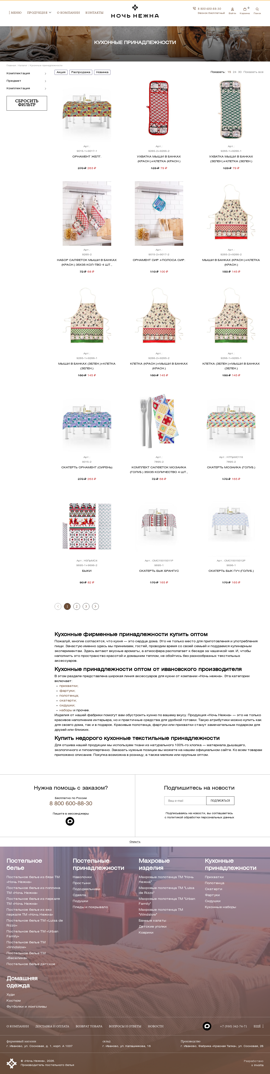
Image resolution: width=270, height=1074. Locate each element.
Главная (11, 66)
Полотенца (214, 883)
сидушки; (67, 705)
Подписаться (220, 800)
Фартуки (212, 895)
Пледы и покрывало (90, 907)
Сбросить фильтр (26, 103)
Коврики (146, 932)
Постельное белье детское (31, 964)
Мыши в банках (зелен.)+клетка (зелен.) (87, 366)
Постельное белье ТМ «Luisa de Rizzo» (35, 923)
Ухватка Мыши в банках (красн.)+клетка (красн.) (159, 159)
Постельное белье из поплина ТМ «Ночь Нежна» (33, 890)
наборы (65, 710)
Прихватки (214, 877)
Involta (258, 1065)
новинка (102, 72)
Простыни (82, 883)
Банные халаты (152, 920)
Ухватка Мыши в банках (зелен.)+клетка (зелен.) (231, 159)
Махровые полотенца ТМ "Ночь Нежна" (166, 880)
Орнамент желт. (86, 156)
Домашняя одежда (22, 982)
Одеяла (79, 895)
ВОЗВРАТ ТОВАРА (89, 1026)
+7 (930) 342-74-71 (233, 1026)
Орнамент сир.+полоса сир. (159, 260)
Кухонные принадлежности (230, 865)
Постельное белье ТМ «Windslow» (26, 945)
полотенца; (69, 695)
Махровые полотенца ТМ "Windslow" (161, 912)
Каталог (22, 66)
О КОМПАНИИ (18, 1026)
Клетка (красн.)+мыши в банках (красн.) (159, 366)
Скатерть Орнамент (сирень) (86, 467)
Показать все (253, 72)
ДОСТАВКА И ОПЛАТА (52, 1026)
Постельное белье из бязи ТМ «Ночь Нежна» (33, 880)
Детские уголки (152, 926)
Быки (87, 571)
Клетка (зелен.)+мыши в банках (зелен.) (231, 366)
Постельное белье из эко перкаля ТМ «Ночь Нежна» (30, 912)
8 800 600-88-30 (209, 9)
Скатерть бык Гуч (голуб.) (231, 571)
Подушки (80, 901)
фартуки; (67, 691)
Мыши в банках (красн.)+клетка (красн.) (231, 262)
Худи (11, 994)
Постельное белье (24, 865)
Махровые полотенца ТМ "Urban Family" (167, 901)
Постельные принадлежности (98, 865)
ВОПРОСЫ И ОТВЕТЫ (125, 1026)
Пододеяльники (86, 889)
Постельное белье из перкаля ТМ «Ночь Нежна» (33, 901)
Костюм (14, 1000)
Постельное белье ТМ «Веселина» (26, 956)
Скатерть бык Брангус (159, 571)
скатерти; (68, 700)
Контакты (92, 13)
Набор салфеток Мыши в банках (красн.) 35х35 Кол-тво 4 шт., (87, 262)
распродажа (80, 72)
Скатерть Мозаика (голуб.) (231, 467)
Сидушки (213, 901)
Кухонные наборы (220, 907)
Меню (13, 13)
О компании (66, 13)
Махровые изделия (154, 865)
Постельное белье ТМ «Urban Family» (32, 934)
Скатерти (213, 889)
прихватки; (68, 686)
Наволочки (82, 877)
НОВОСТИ (156, 1026)
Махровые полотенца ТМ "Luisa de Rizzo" (166, 890)
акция (61, 72)
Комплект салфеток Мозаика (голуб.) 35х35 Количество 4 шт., (159, 470)
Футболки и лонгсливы (27, 1006)
